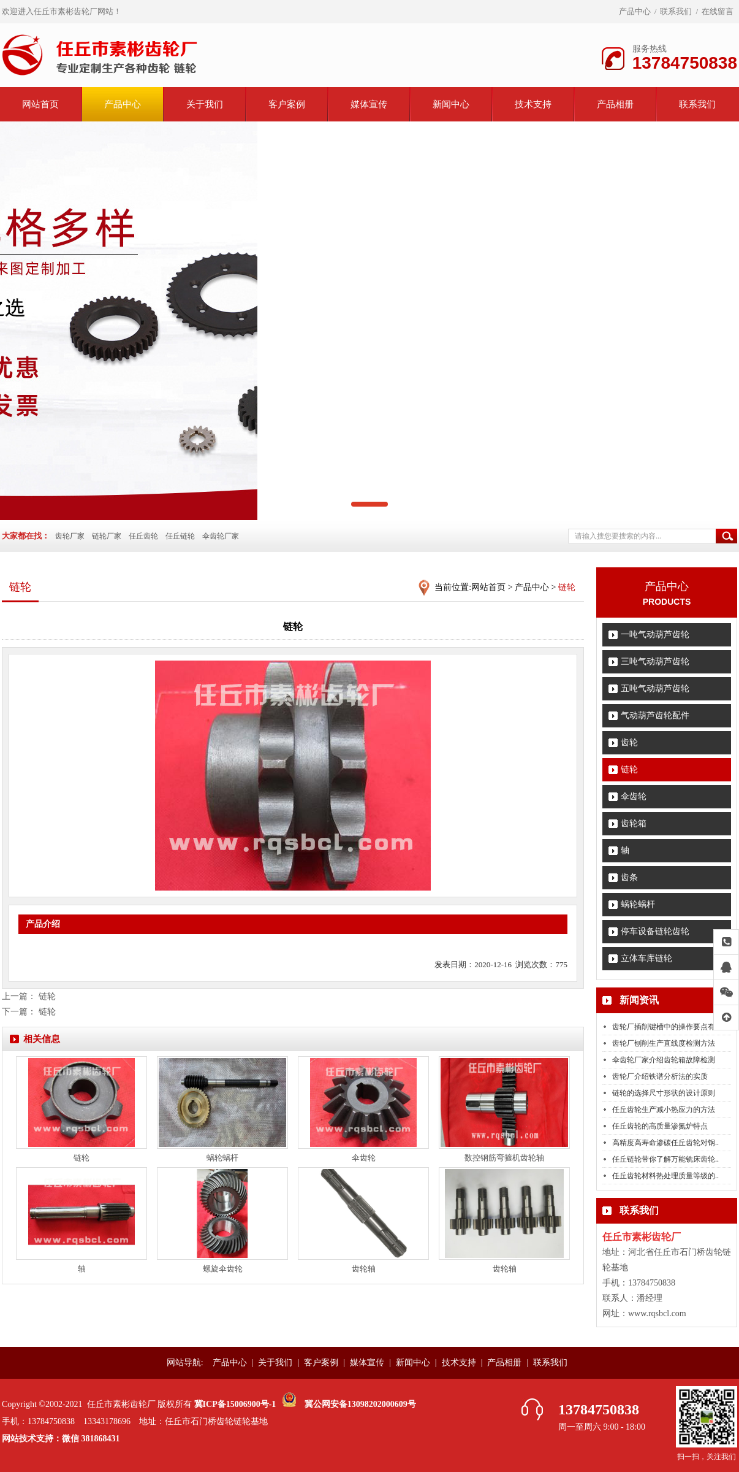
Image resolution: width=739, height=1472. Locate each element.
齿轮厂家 (70, 536)
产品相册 (615, 104)
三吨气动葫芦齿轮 (655, 661)
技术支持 (533, 104)
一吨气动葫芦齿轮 (655, 634)
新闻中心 (451, 104)
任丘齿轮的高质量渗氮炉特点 (660, 1126)
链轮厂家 (106, 536)
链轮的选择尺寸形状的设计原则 (663, 1093)
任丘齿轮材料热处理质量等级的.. (665, 1175)
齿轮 (629, 742)
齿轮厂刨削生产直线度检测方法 (663, 1043)
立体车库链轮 (646, 958)
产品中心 (635, 11)
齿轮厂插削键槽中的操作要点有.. (665, 1026)
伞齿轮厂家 (220, 536)
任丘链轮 (180, 536)
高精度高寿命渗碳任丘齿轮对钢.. (665, 1142)
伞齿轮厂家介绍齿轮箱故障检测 (663, 1060)
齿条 (629, 877)
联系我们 (676, 11)
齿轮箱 (633, 823)
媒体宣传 (369, 104)
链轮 (629, 769)
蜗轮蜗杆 (638, 904)
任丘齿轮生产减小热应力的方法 (663, 1109)
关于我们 (204, 104)
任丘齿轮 (143, 536)
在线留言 (717, 11)
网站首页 (40, 104)
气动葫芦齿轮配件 (655, 715)
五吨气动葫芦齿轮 (655, 688)
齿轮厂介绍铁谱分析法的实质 (660, 1076)
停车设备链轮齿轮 (655, 931)
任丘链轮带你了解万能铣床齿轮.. (665, 1159)
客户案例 (286, 104)
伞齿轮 (633, 796)
